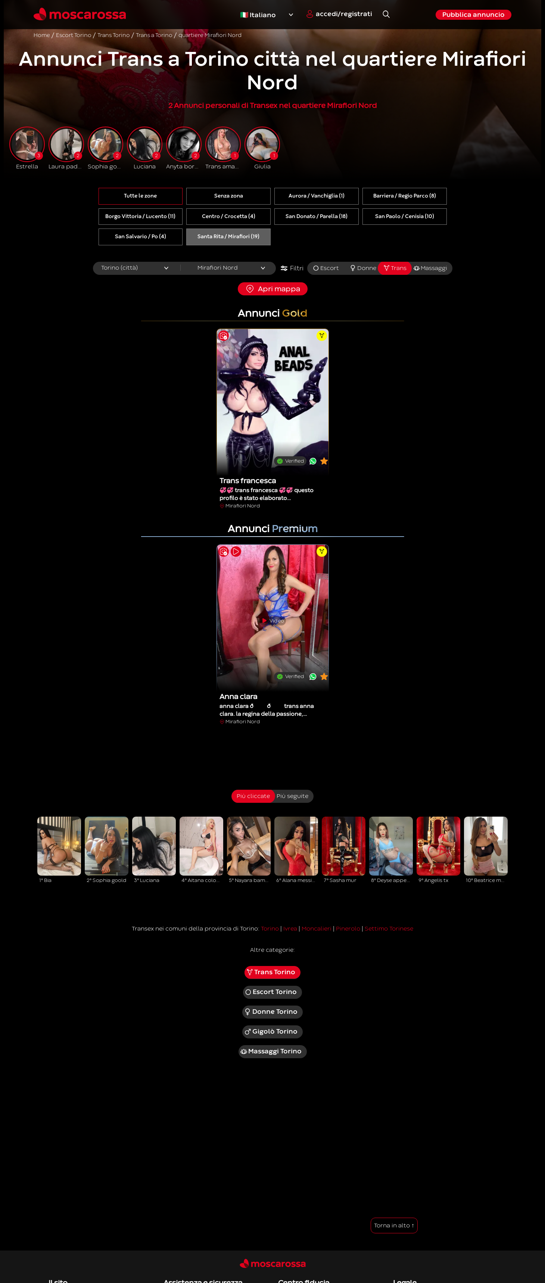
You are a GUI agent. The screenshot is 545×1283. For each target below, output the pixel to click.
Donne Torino (271, 1012)
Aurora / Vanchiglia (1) (317, 196)
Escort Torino (271, 992)
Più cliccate (253, 796)
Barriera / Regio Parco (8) (404, 196)
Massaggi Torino (271, 1051)
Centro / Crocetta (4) (228, 216)
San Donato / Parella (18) (317, 216)
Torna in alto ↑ (394, 1225)
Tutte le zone (140, 196)
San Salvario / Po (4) (140, 236)
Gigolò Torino (271, 1031)
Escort (325, 268)
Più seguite (292, 796)
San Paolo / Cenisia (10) (404, 216)
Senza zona (228, 196)
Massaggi (430, 268)
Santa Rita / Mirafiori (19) (228, 236)
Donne (362, 268)
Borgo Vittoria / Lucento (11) (140, 216)
